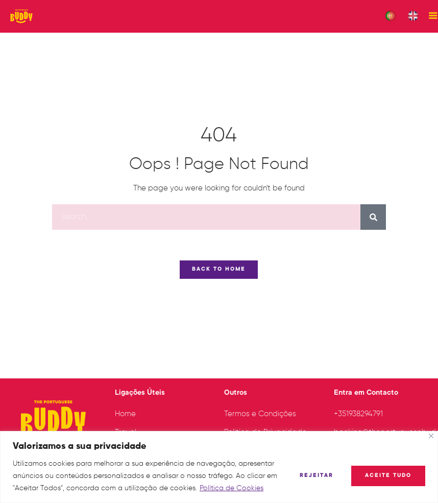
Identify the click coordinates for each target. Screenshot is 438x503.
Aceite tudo (388, 476)
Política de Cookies (231, 488)
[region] (219, 467)
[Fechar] (431, 436)
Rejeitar (316, 476)
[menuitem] (390, 16)
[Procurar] (373, 223)
